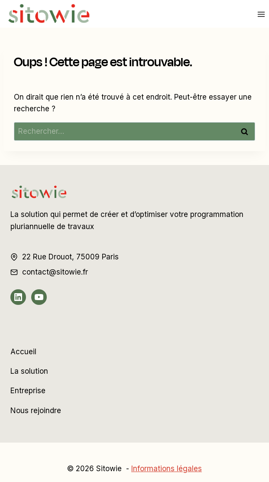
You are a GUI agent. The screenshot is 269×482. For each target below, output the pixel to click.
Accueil (23, 351)
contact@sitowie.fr (55, 272)
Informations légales (166, 468)
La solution (29, 371)
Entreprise (27, 390)
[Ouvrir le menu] (261, 14)
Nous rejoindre (35, 410)
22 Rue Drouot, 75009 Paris (70, 256)
